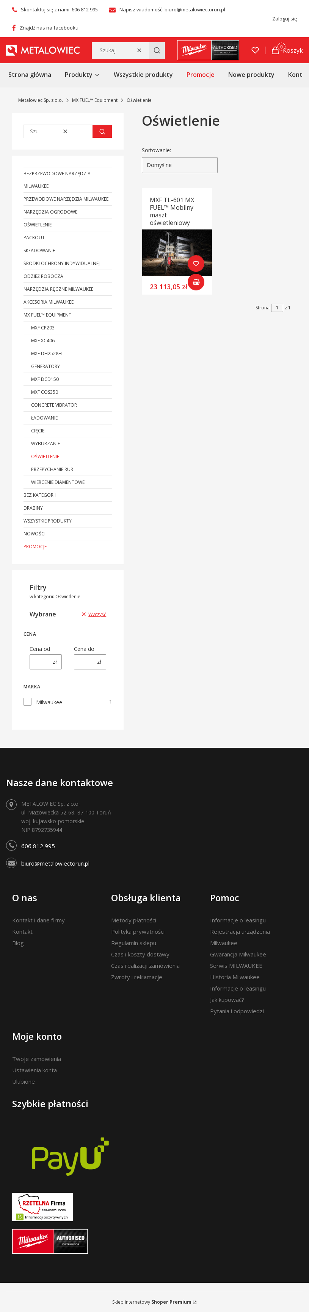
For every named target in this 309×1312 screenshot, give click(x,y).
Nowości (34, 533)
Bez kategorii (40, 495)
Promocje (35, 546)
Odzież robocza (43, 276)
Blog (18, 943)
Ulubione (23, 1081)
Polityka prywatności (138, 931)
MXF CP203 (43, 327)
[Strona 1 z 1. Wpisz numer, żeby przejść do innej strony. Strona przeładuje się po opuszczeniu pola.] (277, 308)
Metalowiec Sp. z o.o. (40, 100)
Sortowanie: (156, 150)
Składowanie (39, 250)
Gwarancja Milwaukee (238, 954)
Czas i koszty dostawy (140, 954)
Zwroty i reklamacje (136, 977)
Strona (263, 307)
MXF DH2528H (46, 353)
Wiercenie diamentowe (58, 482)
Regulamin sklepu (133, 943)
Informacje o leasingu (238, 920)
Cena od (40, 648)
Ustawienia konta (34, 1070)
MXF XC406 (43, 340)
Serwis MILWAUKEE (236, 965)
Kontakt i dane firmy (38, 920)
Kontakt (22, 931)
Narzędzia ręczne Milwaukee (58, 289)
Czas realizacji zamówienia (145, 965)
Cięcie (37, 430)
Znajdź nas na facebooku (49, 27)
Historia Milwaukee (235, 977)
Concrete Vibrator (54, 405)
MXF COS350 (44, 392)
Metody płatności (133, 920)
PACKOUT (34, 237)
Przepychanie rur (52, 469)
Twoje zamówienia (36, 1058)
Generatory (45, 366)
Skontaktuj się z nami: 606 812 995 (59, 9)
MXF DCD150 (45, 379)
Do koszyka (196, 282)
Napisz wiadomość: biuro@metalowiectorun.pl (172, 9)
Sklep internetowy (151, 1302)
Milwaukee (49, 702)
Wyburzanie (45, 443)
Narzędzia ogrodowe (50, 212)
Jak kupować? (227, 999)
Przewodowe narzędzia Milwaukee (66, 199)
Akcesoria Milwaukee (49, 302)
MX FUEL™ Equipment (95, 100)
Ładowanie (44, 418)
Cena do (84, 648)
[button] (157, 50)
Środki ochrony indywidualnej (62, 263)
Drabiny (33, 508)
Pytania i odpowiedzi (237, 1011)
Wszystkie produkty (48, 521)
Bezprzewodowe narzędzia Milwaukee (57, 179)
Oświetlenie (38, 225)
